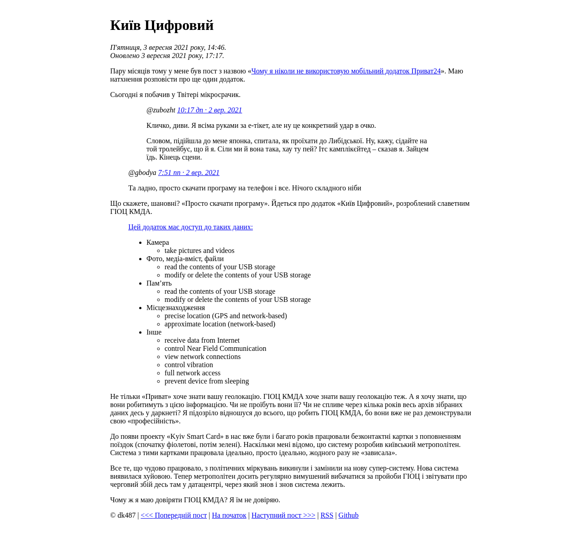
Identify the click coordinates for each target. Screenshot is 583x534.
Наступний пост (284, 515)
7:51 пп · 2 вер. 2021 (188, 172)
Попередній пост (174, 515)
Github (349, 515)
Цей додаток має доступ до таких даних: (190, 227)
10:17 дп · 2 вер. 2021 (209, 110)
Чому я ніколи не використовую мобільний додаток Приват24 (346, 71)
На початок (229, 515)
